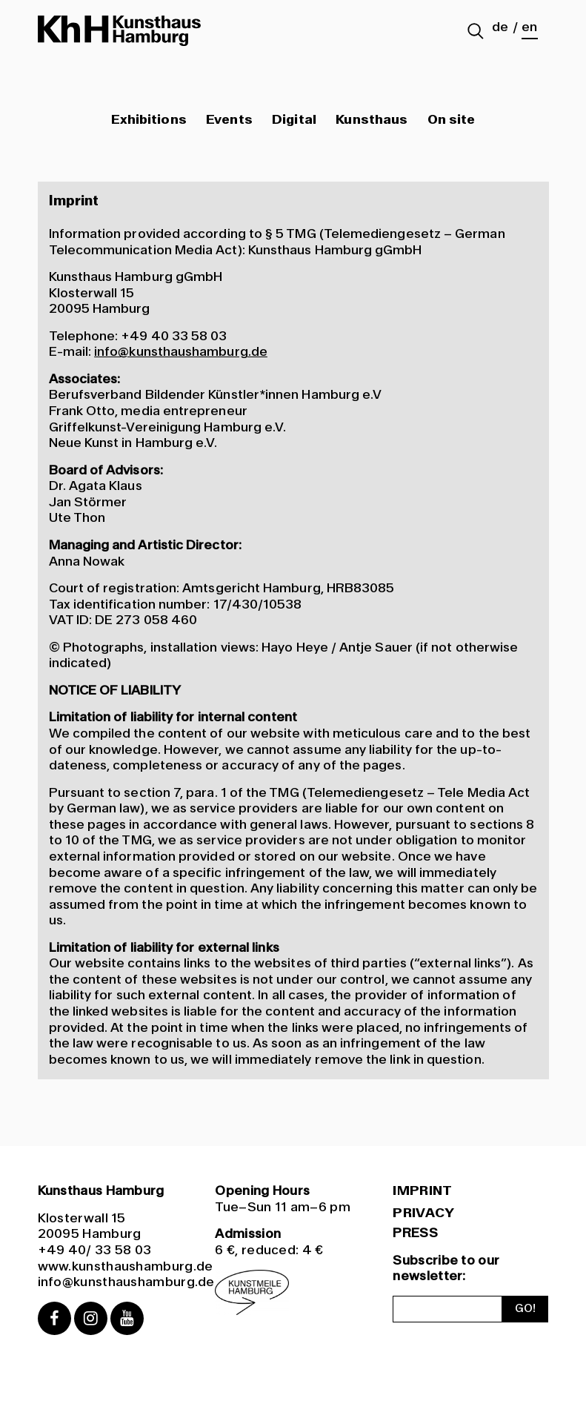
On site (451, 120)
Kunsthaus (371, 120)
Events (229, 120)
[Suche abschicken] (475, 32)
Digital (294, 120)
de (500, 27)
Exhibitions (149, 120)
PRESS (415, 1233)
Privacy (423, 1213)
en (529, 27)
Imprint (422, 1191)
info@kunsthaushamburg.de (180, 351)
